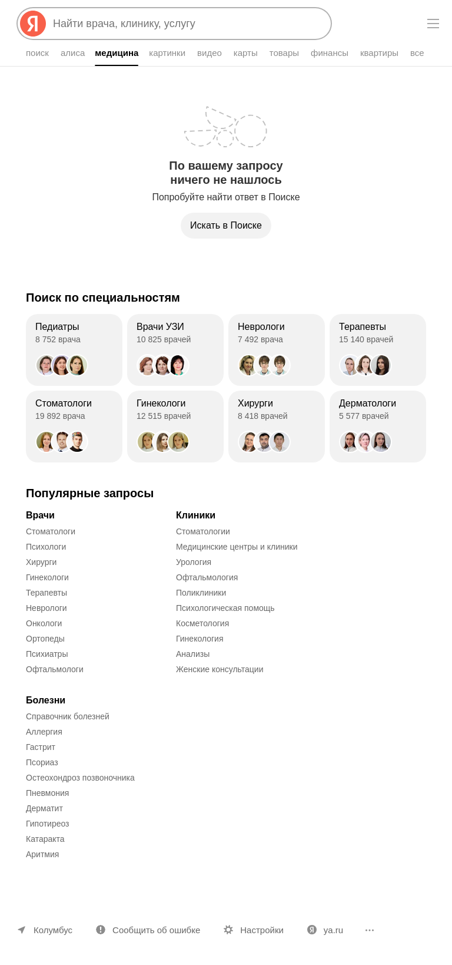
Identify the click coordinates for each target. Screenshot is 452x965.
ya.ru (333, 930)
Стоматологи (50, 531)
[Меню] (433, 23)
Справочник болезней (67, 716)
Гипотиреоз (47, 823)
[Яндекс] (33, 24)
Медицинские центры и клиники (237, 546)
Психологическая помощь (225, 608)
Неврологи (46, 608)
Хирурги (41, 562)
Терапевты (46, 592)
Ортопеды (45, 638)
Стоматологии (203, 531)
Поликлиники (201, 592)
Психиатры (47, 654)
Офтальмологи (55, 669)
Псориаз (42, 762)
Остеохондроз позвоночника (80, 777)
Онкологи (44, 623)
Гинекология (200, 638)
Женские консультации (219, 669)
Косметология (202, 623)
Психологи (46, 546)
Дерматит (44, 808)
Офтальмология (207, 577)
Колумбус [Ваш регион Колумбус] (53, 930)
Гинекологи (47, 577)
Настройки (262, 930)
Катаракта (45, 839)
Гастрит (40, 747)
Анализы (193, 654)
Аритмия (42, 854)
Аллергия (44, 731)
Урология (193, 562)
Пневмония (47, 793)
